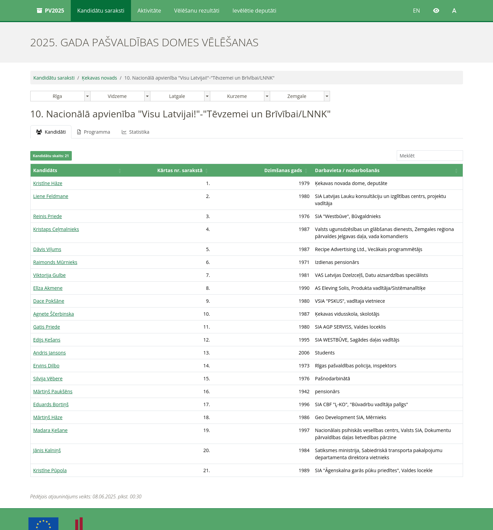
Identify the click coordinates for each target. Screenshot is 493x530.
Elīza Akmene (48, 273)
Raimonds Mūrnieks (55, 248)
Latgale (177, 96)
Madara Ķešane (50, 416)
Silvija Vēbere (48, 364)
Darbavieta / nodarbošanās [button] (239, 170)
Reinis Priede (47, 209)
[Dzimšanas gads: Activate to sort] (176, 170)
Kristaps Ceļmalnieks (56, 222)
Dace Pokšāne (48, 286)
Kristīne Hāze (48, 183)
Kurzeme (237, 96)
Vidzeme (117, 96)
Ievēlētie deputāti (254, 10)
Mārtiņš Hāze (48, 403)
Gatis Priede (46, 312)
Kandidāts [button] (45, 170)
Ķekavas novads (99, 77)
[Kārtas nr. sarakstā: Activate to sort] (117, 170)
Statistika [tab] (135, 132)
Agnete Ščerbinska (53, 299)
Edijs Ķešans (47, 325)
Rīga (57, 96)
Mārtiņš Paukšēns (52, 377)
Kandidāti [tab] (51, 132)
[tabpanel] (246, 297)
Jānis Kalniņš (47, 429)
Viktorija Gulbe (49, 261)
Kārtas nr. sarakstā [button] (116, 170)
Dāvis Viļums (47, 235)
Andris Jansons (49, 338)
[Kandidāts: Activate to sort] (58, 170)
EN (416, 10)
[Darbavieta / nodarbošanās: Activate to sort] (333, 170)
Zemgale (297, 96)
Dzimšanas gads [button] (175, 170)
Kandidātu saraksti (100, 10)
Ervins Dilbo (46, 351)
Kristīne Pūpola (50, 441)
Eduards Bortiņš (51, 390)
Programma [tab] (93, 132)
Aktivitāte (149, 10)
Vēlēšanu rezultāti (196, 10)
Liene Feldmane (50, 196)
